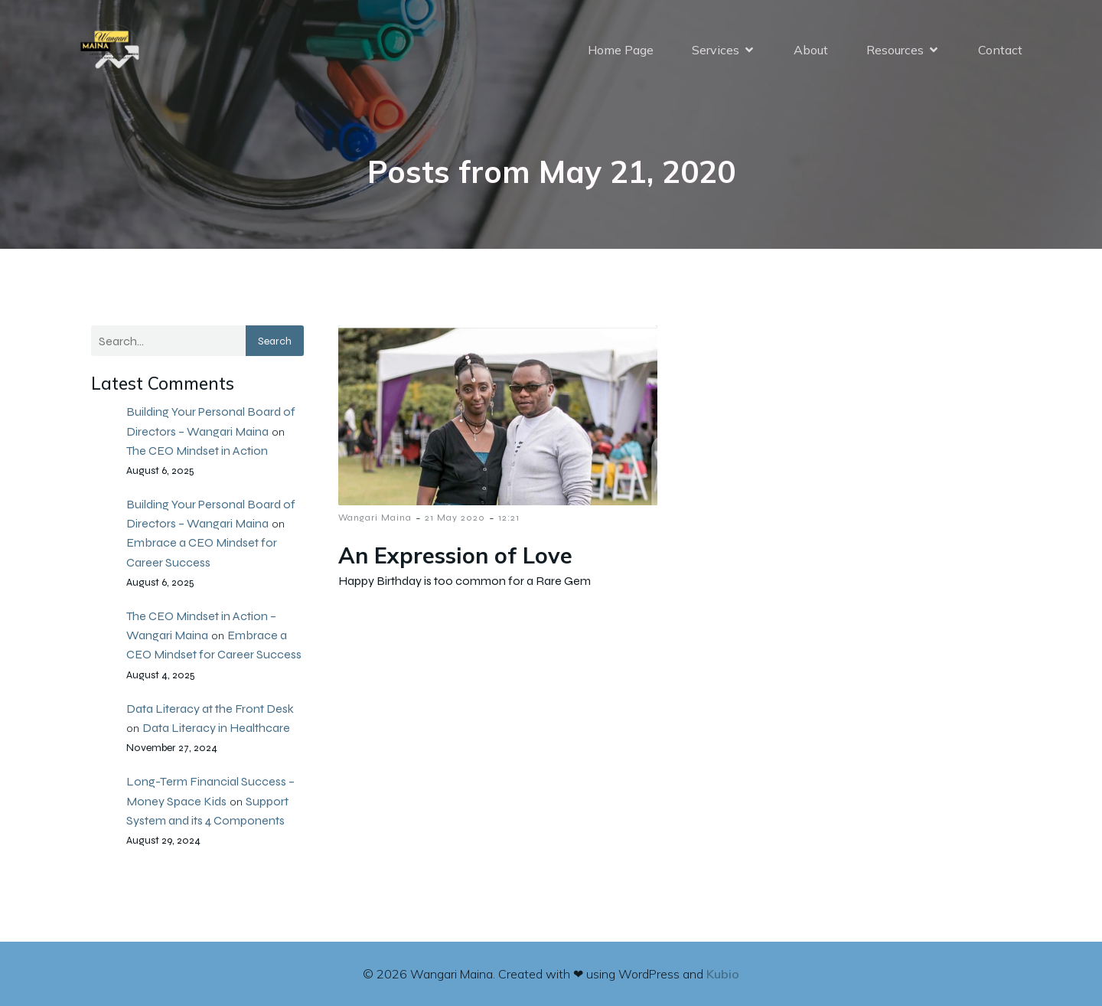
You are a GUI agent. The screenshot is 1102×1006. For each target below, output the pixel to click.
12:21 (509, 517)
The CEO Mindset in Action (197, 450)
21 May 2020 (455, 517)
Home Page (621, 49)
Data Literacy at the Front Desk (210, 708)
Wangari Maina (375, 517)
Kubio (722, 974)
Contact (1000, 49)
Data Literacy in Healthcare (216, 727)
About (811, 49)
